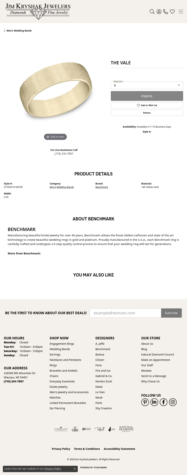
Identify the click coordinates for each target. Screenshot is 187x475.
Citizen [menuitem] (99, 360)
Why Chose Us (150, 381)
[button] (152, 11)
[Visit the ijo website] (86, 429)
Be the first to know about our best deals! (46, 313)
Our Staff (147, 365)
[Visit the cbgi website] (75, 429)
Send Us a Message (153, 376)
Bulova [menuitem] (99, 354)
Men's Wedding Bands (62, 187)
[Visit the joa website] (112, 429)
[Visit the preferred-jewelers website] (99, 429)
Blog (144, 349)
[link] (165, 11)
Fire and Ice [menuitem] (102, 370)
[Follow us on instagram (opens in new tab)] (173, 402)
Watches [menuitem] (55, 397)
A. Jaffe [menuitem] (99, 343)
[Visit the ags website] (61, 429)
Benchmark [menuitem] (102, 349)
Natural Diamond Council (157, 354)
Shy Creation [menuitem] (103, 408)
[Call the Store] (14, 381)
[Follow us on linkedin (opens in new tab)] (154, 402)
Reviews (146, 370)
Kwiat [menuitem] (99, 387)
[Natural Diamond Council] (126, 429)
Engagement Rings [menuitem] (62, 343)
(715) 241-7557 (64, 153)
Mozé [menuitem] (99, 397)
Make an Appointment (155, 360)
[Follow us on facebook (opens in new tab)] (163, 402)
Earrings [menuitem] (55, 354)
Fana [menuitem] (98, 365)
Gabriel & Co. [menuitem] (104, 376)
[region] (55, 89)
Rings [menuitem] (53, 365)
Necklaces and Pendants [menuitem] (65, 360)
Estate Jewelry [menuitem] (59, 387)
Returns (147, 112)
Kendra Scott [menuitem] (103, 381)
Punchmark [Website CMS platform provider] (100, 467)
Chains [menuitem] (54, 376)
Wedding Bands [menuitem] (60, 349)
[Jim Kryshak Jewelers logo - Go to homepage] (38, 11)
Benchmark (101, 187)
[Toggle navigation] (181, 11)
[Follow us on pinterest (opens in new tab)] (145, 402)
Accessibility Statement (119, 449)
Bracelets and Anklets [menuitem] (64, 370)
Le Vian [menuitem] (100, 392)
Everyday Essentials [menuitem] (62, 381)
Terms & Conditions (87, 449)
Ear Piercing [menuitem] (57, 408)
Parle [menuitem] (98, 403)
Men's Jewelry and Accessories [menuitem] (69, 392)
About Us (147, 343)
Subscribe (171, 313)
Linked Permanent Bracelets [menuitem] (68, 403)
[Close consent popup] (75, 469)
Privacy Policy (61, 449)
